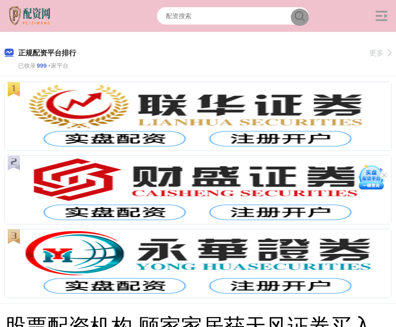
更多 (380, 53)
